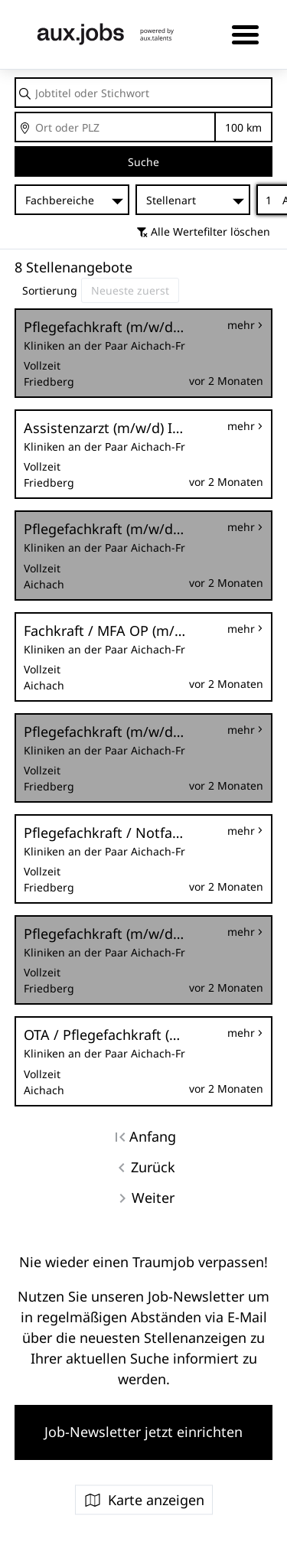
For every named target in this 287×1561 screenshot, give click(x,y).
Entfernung (243, 127)
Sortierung (49, 290)
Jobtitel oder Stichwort (15, 78)
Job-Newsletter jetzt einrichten (143, 1431)
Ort (15, 112)
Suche (143, 162)
